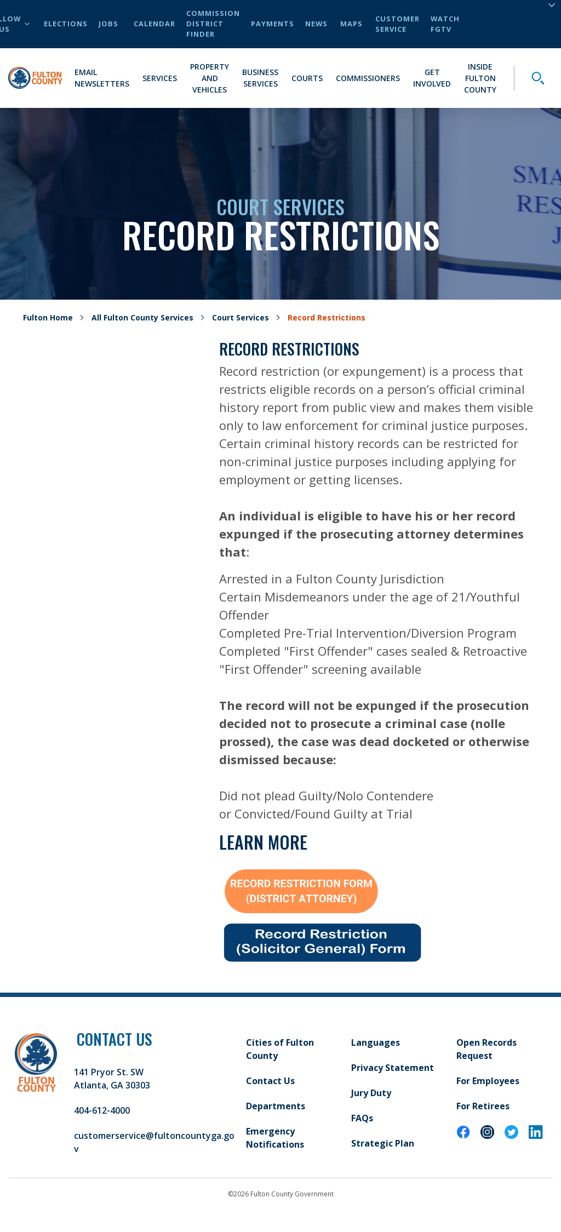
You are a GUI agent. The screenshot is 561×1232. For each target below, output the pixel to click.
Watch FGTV (445, 24)
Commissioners (368, 78)
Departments (275, 1106)
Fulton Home (48, 317)
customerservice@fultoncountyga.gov (154, 1142)
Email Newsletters (102, 78)
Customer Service (397, 24)
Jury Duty (371, 1093)
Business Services (260, 78)
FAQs (362, 1118)
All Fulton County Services (142, 317)
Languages (375, 1042)
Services (159, 78)
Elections (66, 23)
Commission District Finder (213, 23)
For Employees (487, 1081)
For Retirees (483, 1106)
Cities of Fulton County (280, 1049)
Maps (351, 23)
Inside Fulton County (480, 78)
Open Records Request (486, 1049)
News (316, 23)
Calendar (154, 23)
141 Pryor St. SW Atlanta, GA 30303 (112, 1078)
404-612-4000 (102, 1110)
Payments (272, 23)
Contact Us (270, 1081)
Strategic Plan (382, 1143)
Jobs (108, 23)
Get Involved (432, 78)
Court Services (240, 317)
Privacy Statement (392, 1068)
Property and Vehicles (209, 78)
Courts (307, 78)
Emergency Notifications (275, 1137)
